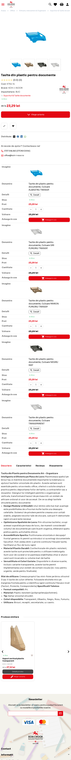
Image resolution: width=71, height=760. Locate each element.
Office (12, 11)
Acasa (3, 11)
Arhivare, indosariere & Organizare (32, 11)
